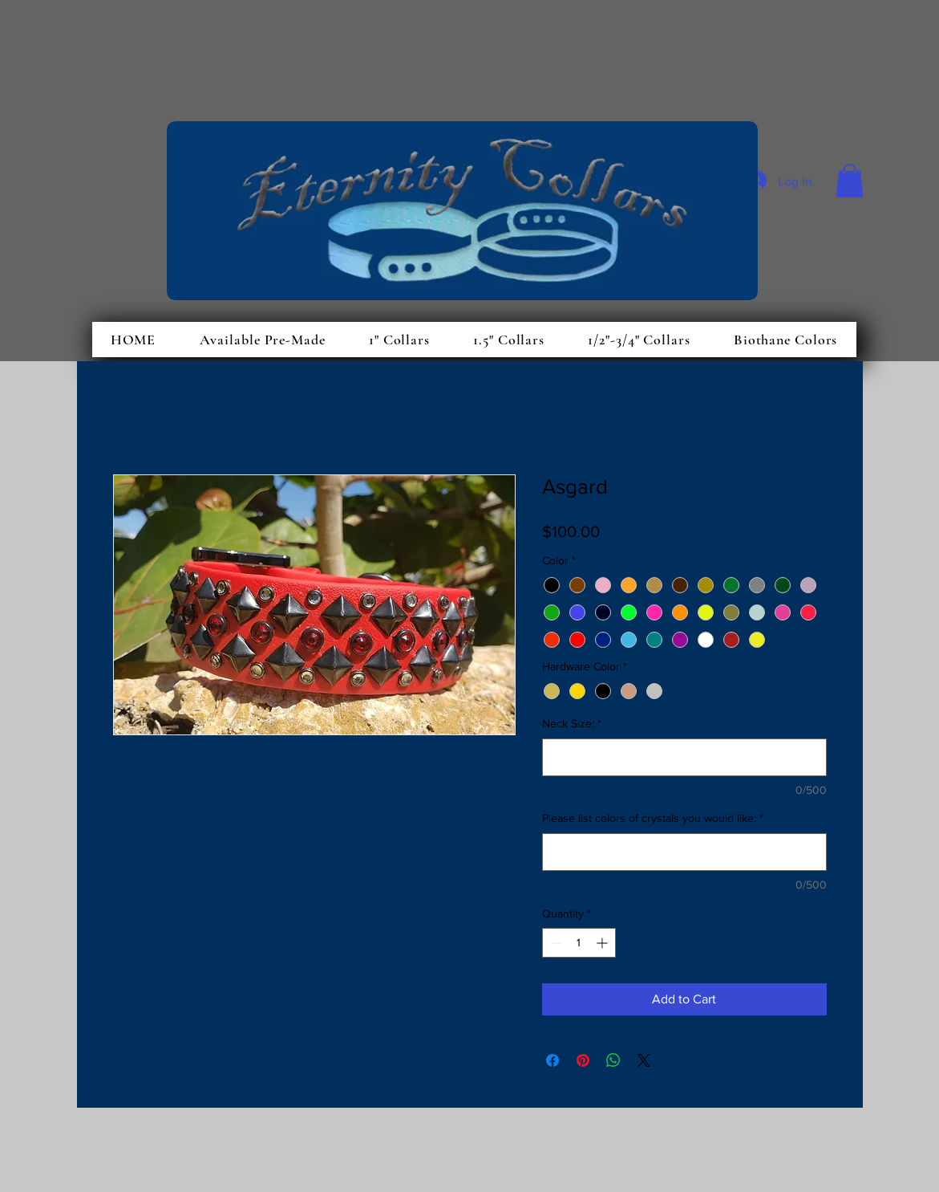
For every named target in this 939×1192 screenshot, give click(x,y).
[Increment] (603, 943)
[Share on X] (644, 1060)
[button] (850, 180)
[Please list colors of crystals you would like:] (684, 852)
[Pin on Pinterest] (583, 1060)
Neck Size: (571, 723)
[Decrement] (554, 943)
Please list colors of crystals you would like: (652, 818)
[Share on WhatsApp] (613, 1060)
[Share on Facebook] (552, 1060)
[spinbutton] (579, 943)
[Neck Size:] (684, 757)
